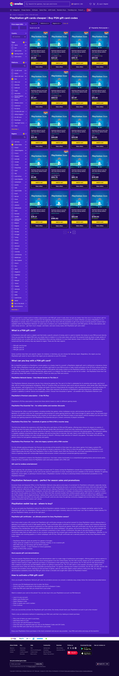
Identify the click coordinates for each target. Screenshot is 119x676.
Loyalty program (24, 652)
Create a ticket (33, 652)
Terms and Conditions (69, 671)
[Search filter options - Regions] (19, 137)
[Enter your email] (22, 664)
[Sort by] (99, 28)
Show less (15, 129)
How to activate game (35, 650)
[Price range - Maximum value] (23, 27)
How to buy (22, 648)
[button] (74, 232)
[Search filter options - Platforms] (19, 66)
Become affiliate (47, 652)
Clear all (65, 23)
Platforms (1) (45, 23)
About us (12, 648)
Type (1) (34, 23)
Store (14, 14)
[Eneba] (16, 4)
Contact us (12, 650)
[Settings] (77, 4)
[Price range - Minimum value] (15, 27)
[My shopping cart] (94, 4)
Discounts (22, 654)
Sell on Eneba (60, 648)
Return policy (33, 654)
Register (106, 4)
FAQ (31, 648)
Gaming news (46, 648)
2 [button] (70, 232)
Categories (21, 14)
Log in (100, 4)
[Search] (47, 4)
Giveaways (46, 650)
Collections (22, 650)
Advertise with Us (61, 650)
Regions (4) (56, 23)
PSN (27, 14)
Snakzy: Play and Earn (48, 654)
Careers (12, 652)
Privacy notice (31, 666)
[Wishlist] (90, 4)
